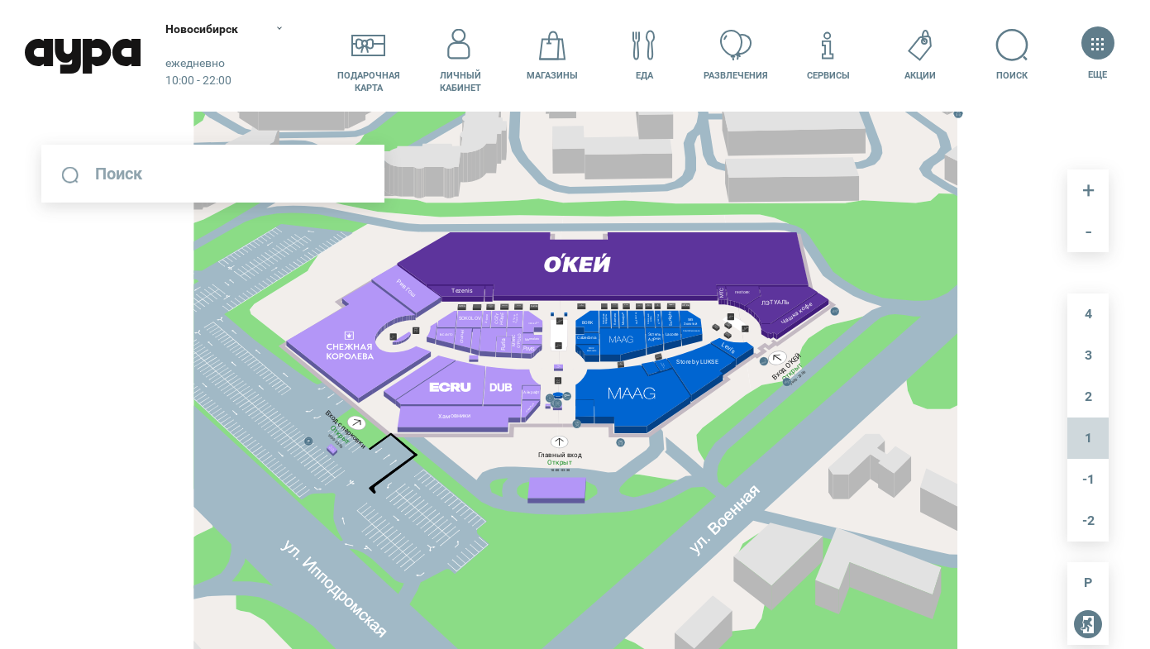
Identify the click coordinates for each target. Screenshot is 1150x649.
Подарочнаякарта (368, 55)
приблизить (1088, 190)
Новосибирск (201, 29)
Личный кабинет (460, 55)
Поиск (1012, 55)
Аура (82, 56)
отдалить (1088, 231)
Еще (1097, 55)
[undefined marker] (581, 337)
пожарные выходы (1084, 627)
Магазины (552, 55)
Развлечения (736, 55)
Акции (920, 55)
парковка (1088, 583)
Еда (644, 55)
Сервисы (828, 55)
